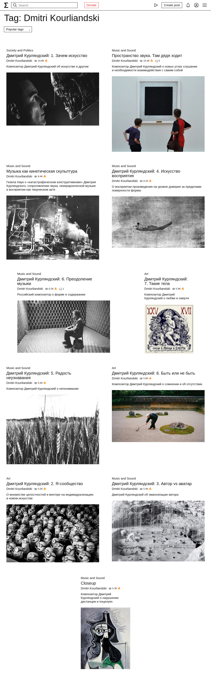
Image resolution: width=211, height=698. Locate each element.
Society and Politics (19, 50)
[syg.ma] (6, 5)
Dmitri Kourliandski (19, 60)
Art (146, 273)
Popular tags (14, 29)
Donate (91, 5)
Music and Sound (124, 50)
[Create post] (172, 5)
